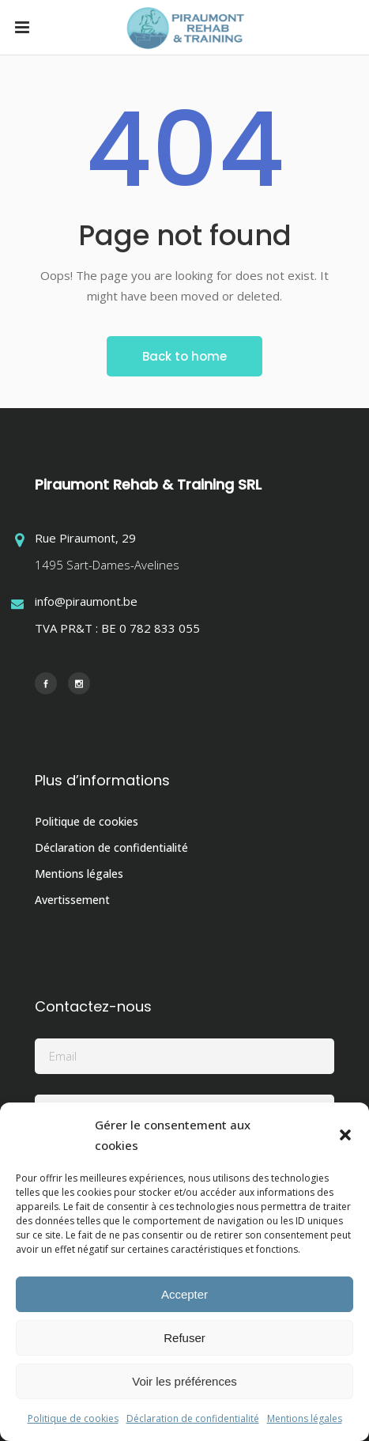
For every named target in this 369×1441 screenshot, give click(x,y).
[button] (345, 1135)
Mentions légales (304, 1418)
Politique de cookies (73, 1418)
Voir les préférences (184, 1381)
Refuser (184, 1338)
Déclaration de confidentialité (192, 1418)
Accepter (184, 1294)
